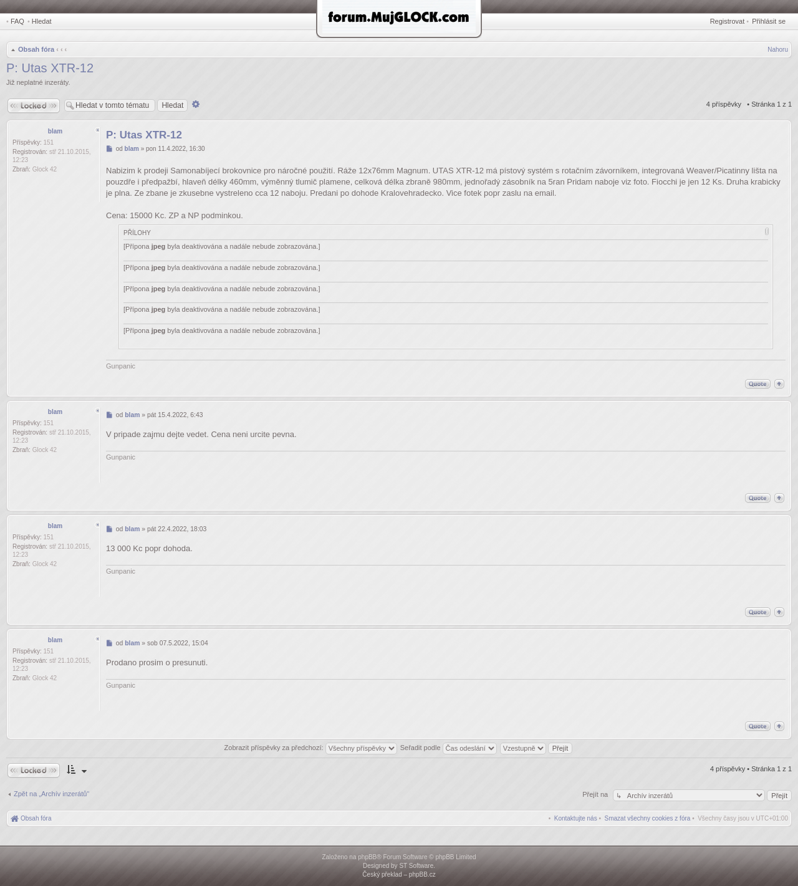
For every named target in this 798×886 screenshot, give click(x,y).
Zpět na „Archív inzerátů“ (51, 793)
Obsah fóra (36, 49)
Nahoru (777, 49)
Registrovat (727, 21)
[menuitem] (648, 818)
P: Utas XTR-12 (50, 68)
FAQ (17, 21)
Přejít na (596, 794)
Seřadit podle (448, 747)
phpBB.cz (422, 874)
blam (55, 131)
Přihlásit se (769, 21)
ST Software (416, 865)
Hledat (42, 21)
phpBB (367, 857)
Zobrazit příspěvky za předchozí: (310, 747)
